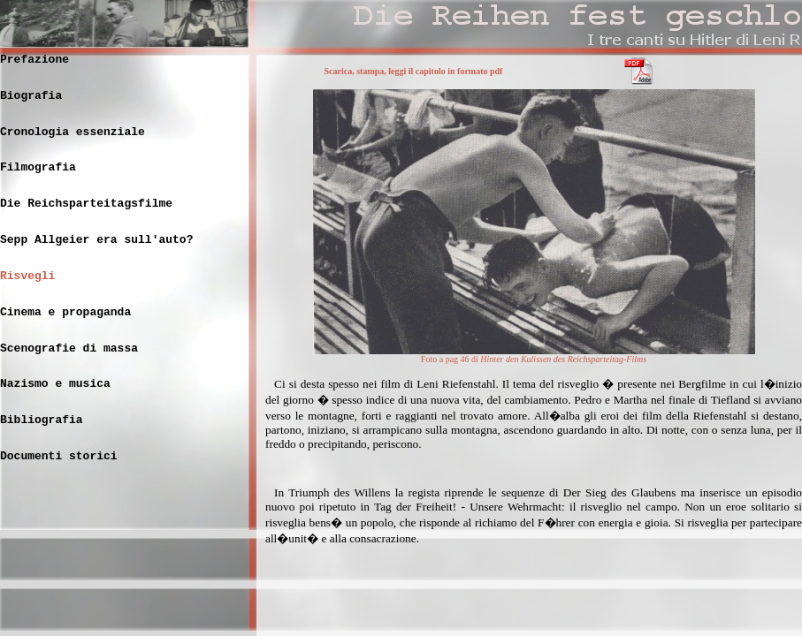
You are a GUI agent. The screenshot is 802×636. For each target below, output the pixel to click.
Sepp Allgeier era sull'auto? (96, 239)
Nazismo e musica (55, 383)
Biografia (31, 95)
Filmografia (38, 167)
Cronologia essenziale (72, 132)
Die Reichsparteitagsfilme (86, 203)
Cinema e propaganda (65, 312)
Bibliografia (41, 420)
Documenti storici (59, 456)
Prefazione (34, 59)
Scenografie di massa (69, 348)
